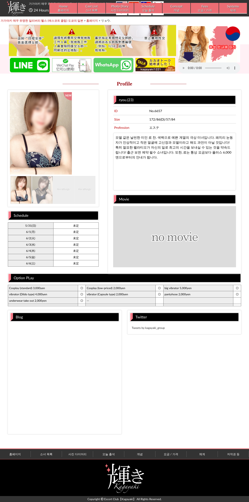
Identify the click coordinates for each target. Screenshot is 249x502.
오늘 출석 (108, 454)
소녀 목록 (46, 454)
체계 (202, 454)
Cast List (92, 8)
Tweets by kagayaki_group (148, 328)
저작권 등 (233, 454)
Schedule (148, 8)
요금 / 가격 (171, 454)
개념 (140, 454)
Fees (205, 8)
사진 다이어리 (77, 454)
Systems (233, 8)
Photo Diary (120, 8)
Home (63, 8)
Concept (176, 8)
